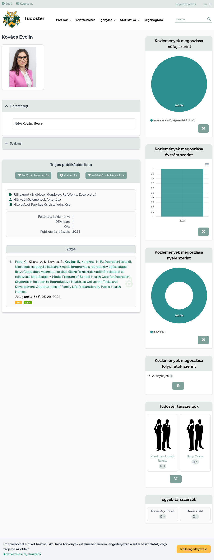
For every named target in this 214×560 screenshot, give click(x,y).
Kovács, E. (72, 262)
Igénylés (107, 20)
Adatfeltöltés (85, 20)
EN (205, 4)
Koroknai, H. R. (92, 262)
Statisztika (129, 20)
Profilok (63, 20)
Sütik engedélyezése (193, 549)
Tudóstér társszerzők (33, 175)
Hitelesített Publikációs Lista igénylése (39, 204)
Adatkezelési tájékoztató (22, 554)
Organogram (153, 20)
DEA (27, 302)
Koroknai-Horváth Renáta (163, 458)
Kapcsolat (24, 3)
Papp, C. (21, 262)
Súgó (7, 3)
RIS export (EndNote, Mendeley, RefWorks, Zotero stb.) (52, 194)
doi (18, 302)
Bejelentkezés (185, 4)
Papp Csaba (195, 456)
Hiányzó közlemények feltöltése (35, 199)
